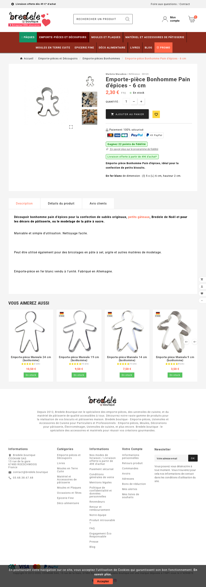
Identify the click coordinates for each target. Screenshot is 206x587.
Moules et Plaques (69, 487)
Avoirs (126, 473)
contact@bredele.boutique (30, 472)
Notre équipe (97, 515)
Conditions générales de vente (101, 476)
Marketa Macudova (116, 74)
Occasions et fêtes (69, 492)
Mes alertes (129, 489)
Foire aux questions (164, 4)
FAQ (92, 528)
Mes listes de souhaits (130, 496)
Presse (93, 541)
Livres (61, 463)
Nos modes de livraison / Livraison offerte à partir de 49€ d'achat (102, 459)
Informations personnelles (130, 456)
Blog (92, 546)
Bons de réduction (134, 483)
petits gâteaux (139, 217)
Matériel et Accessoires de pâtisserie (67, 479)
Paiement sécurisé (101, 469)
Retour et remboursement (99, 508)
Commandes (130, 468)
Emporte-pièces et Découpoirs (69, 456)
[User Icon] (173, 19)
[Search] (127, 19)
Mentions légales (100, 482)
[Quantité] (126, 101)
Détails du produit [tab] (61, 203)
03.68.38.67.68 (23, 477)
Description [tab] (24, 203)
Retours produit (132, 463)
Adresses (128, 478)
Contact (185, 4)
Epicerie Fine (65, 498)
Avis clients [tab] (98, 203)
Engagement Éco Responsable (100, 535)
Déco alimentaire (68, 503)
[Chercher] (98, 19)
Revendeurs (97, 501)
